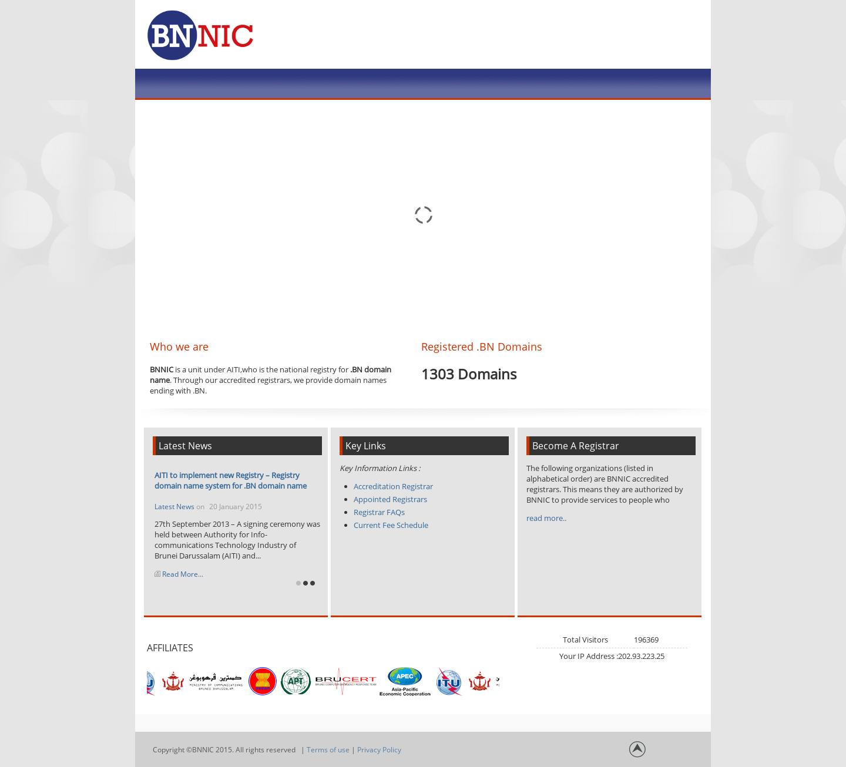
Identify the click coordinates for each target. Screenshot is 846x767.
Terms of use (328, 750)
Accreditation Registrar (393, 486)
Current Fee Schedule (391, 525)
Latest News (175, 506)
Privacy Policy (379, 750)
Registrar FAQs (379, 512)
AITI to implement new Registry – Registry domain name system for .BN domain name (231, 480)
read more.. (546, 518)
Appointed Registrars (390, 499)
